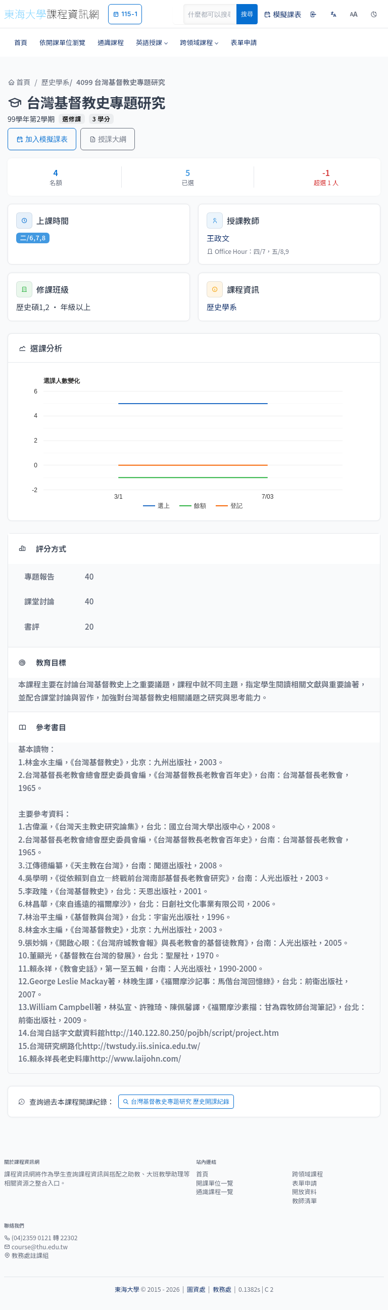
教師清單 (304, 1200)
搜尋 (247, 14)
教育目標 (42, 662)
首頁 (19, 82)
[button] (152, 42)
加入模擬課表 (42, 139)
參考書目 (42, 727)
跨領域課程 (307, 1173)
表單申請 (304, 1183)
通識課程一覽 (214, 1191)
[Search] (215, 14)
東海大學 (127, 1289)
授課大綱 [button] (107, 139)
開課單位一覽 (214, 1183)
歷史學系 (55, 82)
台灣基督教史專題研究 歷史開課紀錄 (176, 1101)
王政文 (218, 238)
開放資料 (304, 1191)
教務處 (222, 1289)
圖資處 (196, 1289)
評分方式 (42, 548)
